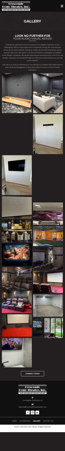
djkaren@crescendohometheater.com (33, 407)
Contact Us (48, 421)
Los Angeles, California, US (32, 400)
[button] (32, 373)
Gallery (36, 421)
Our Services (25, 421)
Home (14, 421)
